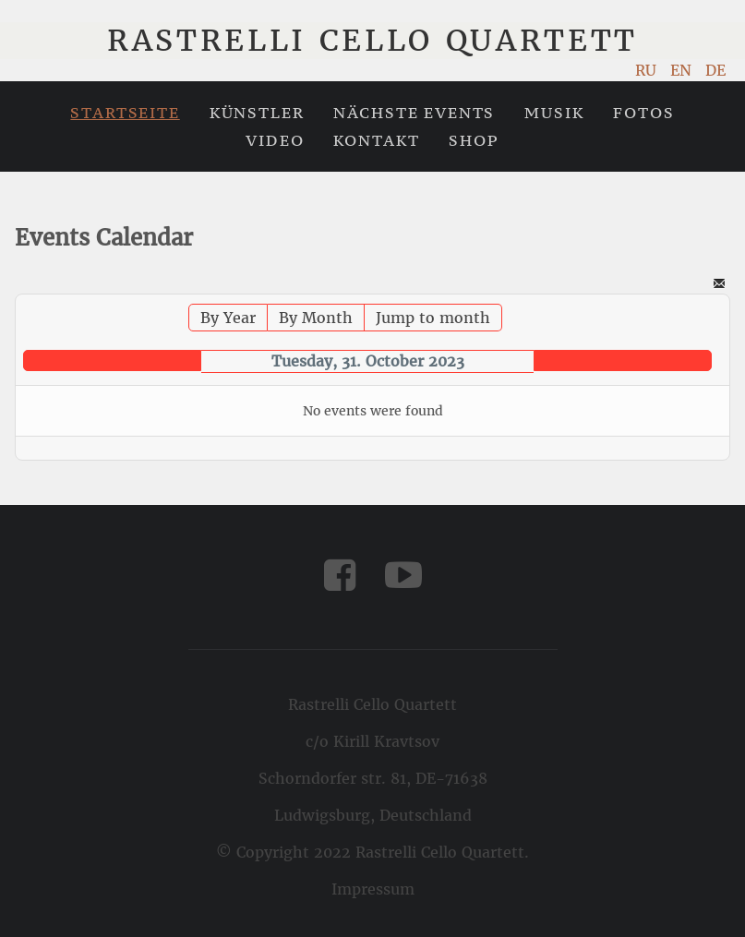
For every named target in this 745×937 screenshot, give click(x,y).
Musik (553, 112)
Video (275, 140)
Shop (474, 140)
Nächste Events (414, 112)
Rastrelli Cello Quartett (372, 40)
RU (648, 70)
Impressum (373, 889)
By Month (316, 317)
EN (683, 70)
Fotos (643, 112)
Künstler (257, 112)
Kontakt (376, 140)
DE (715, 70)
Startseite (124, 112)
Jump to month (433, 317)
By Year (228, 317)
